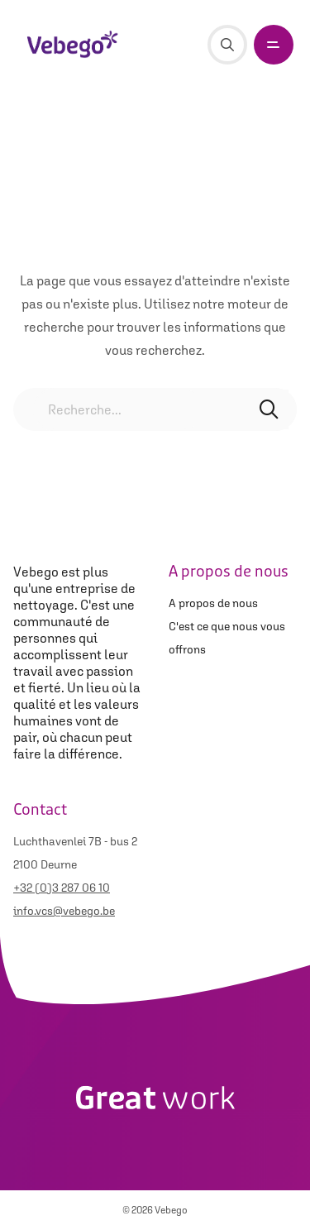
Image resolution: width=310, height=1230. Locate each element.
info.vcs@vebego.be (64, 910)
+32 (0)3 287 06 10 (61, 887)
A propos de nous (213, 603)
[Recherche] (227, 45)
